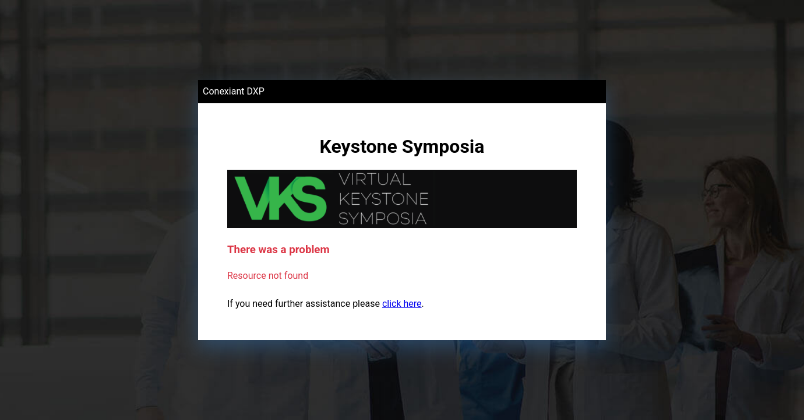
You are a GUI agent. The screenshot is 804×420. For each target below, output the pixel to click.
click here (402, 303)
